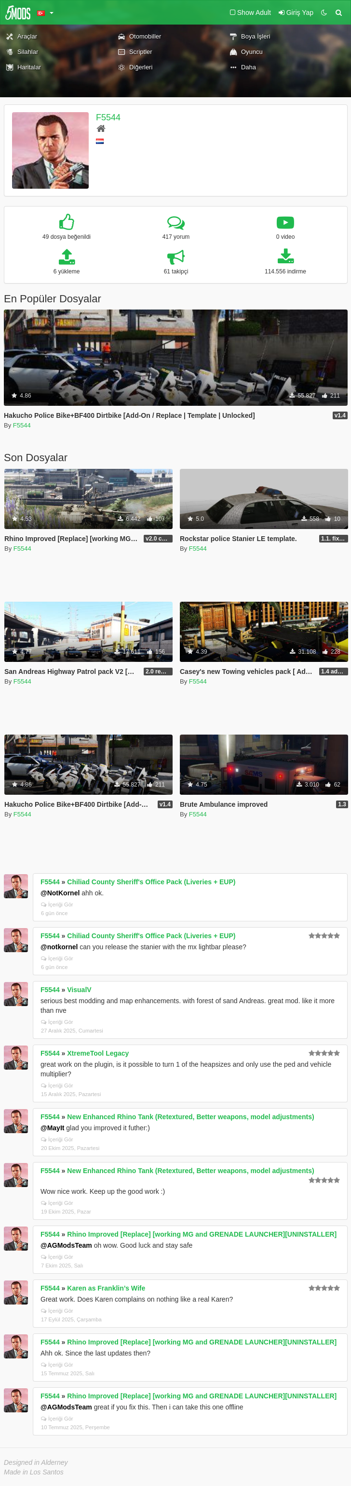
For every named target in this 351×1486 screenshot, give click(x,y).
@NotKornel (60, 893)
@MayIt (52, 1128)
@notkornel (59, 947)
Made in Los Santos (34, 1472)
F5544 (108, 117)
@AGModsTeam (66, 1245)
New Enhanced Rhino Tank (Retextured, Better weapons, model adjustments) (190, 1117)
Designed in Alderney (36, 1462)
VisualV (79, 990)
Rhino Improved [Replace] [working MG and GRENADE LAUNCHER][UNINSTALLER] (202, 1234)
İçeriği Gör (57, 904)
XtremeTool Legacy (98, 1053)
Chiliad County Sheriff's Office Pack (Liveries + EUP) (151, 882)
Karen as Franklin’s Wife (106, 1288)
